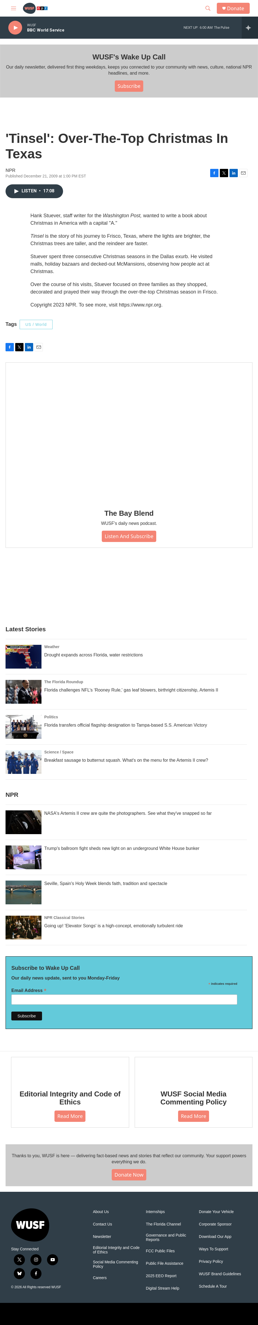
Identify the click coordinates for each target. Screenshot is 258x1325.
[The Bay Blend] (129, 432)
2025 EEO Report (161, 1276)
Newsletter (102, 1237)
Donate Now (129, 1174)
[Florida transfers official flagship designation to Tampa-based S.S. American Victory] (23, 727)
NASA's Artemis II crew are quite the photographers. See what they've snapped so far (128, 813)
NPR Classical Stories (64, 917)
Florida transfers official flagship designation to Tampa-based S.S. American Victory (125, 725)
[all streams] (250, 28)
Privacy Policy (211, 1261)
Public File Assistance (164, 1263)
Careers (100, 1278)
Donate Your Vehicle (216, 1212)
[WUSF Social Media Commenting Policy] (193, 1069)
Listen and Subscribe (129, 536)
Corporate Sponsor (215, 1224)
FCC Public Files (160, 1251)
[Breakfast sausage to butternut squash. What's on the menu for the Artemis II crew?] (23, 762)
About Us (101, 1212)
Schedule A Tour (213, 1286)
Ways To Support (213, 1249)
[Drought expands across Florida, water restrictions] (23, 657)
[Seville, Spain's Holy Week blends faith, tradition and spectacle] (23, 892)
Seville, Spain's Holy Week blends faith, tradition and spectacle (105, 883)
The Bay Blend (129, 513)
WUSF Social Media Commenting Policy (193, 1098)
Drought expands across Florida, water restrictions (93, 655)
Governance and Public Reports (166, 1237)
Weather (51, 647)
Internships (155, 1212)
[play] (15, 28)
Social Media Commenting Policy (115, 1264)
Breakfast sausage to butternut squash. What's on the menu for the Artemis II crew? (126, 760)
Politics (51, 717)
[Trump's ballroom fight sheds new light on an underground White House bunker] (23, 857)
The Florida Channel (163, 1224)
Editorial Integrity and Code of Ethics (70, 1098)
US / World (36, 324)
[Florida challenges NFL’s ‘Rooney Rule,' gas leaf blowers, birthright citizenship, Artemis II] (23, 692)
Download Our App (215, 1237)
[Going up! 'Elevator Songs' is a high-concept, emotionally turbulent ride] (23, 927)
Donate (235, 8)
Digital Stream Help (162, 1288)
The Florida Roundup (63, 682)
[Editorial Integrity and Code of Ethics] (70, 1069)
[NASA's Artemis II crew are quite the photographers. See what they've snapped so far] (23, 822)
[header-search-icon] (208, 8)
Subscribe (129, 86)
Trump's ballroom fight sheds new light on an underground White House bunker (121, 848)
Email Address (28, 990)
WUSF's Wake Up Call (128, 57)
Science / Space (59, 752)
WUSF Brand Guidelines (220, 1274)
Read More (70, 1116)
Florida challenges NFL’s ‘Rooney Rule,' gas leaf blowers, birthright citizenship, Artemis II (131, 690)
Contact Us (102, 1224)
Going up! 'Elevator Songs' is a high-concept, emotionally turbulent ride (113, 925)
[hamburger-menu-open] (13, 8)
